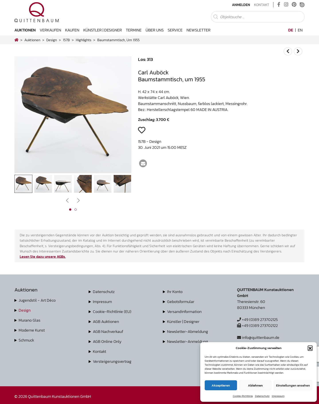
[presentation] (67, 200)
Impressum (278, 396)
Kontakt (261, 4)
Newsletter (198, 30)
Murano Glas (29, 320)
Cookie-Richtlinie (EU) (112, 312)
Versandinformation (184, 312)
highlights (83, 40)
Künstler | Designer (102, 30)
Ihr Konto (175, 292)
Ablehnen (255, 385)
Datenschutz (262, 396)
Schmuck (26, 340)
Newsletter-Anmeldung (187, 341)
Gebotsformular (180, 302)
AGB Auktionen (106, 321)
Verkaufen (50, 30)
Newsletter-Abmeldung (187, 331)
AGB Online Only (107, 341)
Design (25, 310)
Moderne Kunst (32, 330)
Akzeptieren (221, 385)
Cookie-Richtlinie (243, 396)
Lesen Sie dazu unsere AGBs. (43, 256)
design (51, 40)
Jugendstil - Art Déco (37, 300)
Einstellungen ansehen (293, 385)
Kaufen (72, 30)
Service (175, 30)
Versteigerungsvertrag (112, 361)
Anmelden (241, 4)
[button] (310, 348)
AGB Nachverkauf (108, 331)
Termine (134, 30)
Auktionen (25, 30)
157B (66, 40)
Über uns (155, 30)
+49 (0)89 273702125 (257, 319)
